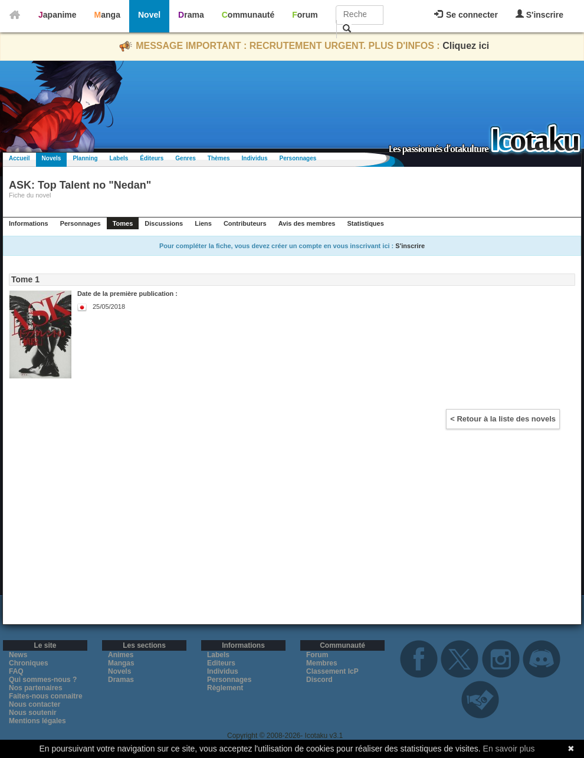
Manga (107, 14)
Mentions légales (37, 721)
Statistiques (365, 223)
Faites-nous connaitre (46, 696)
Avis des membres (307, 223)
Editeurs (221, 663)
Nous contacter (34, 704)
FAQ (16, 671)
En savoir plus (509, 748)
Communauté (248, 14)
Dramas (121, 679)
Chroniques (28, 663)
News (18, 655)
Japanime (57, 14)
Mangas (121, 663)
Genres (185, 158)
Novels (51, 158)
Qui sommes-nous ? (43, 679)
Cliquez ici (465, 46)
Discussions (164, 223)
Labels (119, 158)
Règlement (225, 688)
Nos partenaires (36, 688)
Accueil (19, 158)
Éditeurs (151, 158)
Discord (319, 679)
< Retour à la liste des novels (503, 418)
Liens (203, 223)
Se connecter (466, 14)
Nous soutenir (33, 712)
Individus (255, 158)
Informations (28, 223)
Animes (120, 655)
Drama (191, 14)
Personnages (297, 158)
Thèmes (219, 158)
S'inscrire (539, 14)
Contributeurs (245, 223)
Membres (321, 663)
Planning (85, 158)
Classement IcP (332, 671)
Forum (305, 14)
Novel (149, 14)
